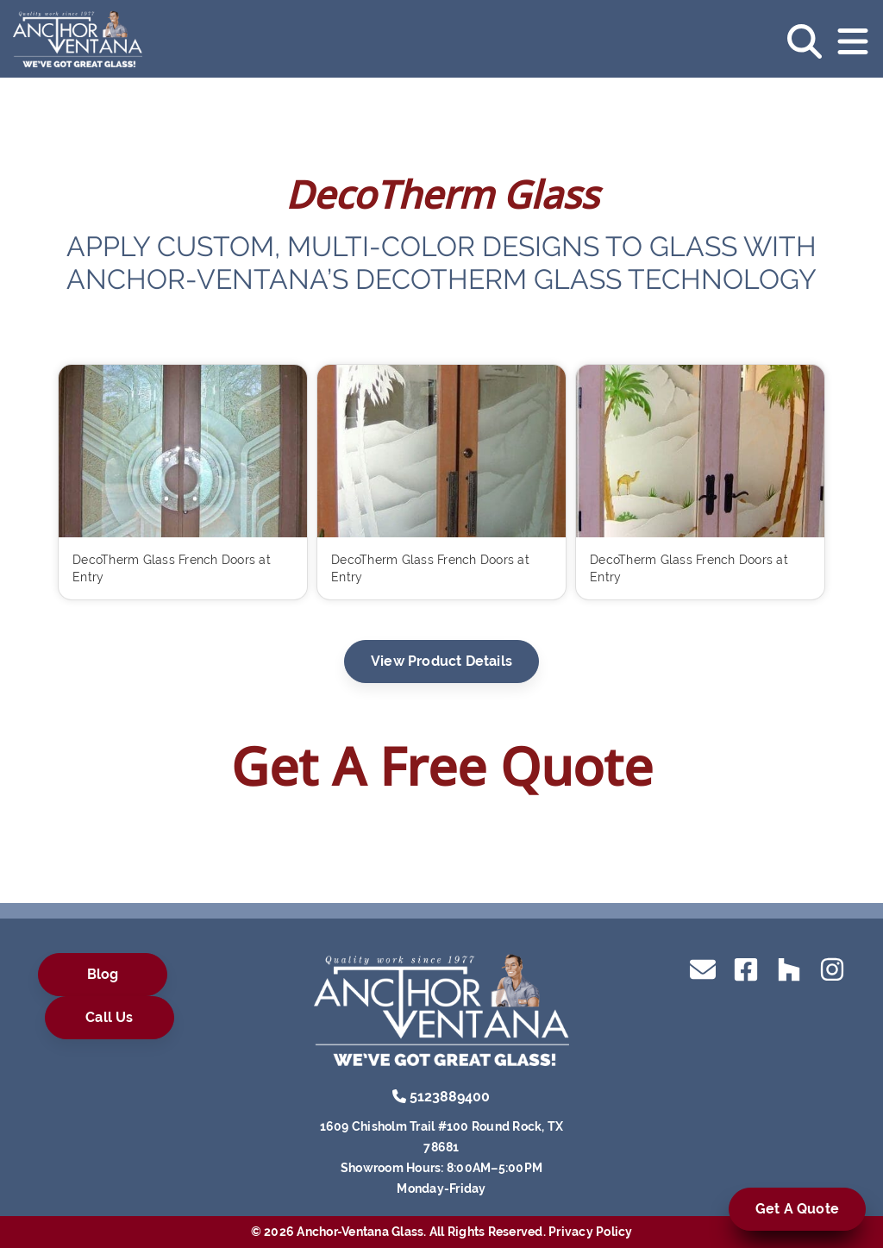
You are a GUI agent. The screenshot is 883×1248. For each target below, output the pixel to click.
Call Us (109, 1017)
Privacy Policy (590, 1232)
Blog (103, 974)
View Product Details (441, 661)
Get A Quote (797, 1209)
